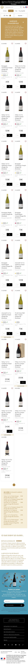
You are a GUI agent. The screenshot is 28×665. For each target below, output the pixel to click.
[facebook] (4, 645)
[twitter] (8, 645)
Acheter (5, 11)
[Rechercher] (13, 7)
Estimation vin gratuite (10, 626)
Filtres (7, 15)
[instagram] (12, 645)
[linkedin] (19, 645)
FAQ (19, 652)
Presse (5, 640)
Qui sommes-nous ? (9, 632)
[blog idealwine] (23, 645)
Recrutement (7, 629)
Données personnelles (23, 652)
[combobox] (20, 16)
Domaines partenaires (10, 637)
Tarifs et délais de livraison (11, 634)
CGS (16, 652)
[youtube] (15, 645)
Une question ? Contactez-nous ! (14, 620)
